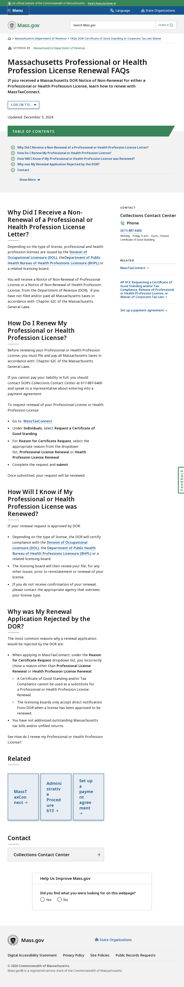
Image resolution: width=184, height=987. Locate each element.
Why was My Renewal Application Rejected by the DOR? (58, 164)
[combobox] (123, 25)
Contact (23, 170)
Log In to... (22, 105)
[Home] (9, 38)
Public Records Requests (135, 955)
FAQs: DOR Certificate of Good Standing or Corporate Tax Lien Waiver (115, 38)
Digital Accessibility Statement (32, 955)
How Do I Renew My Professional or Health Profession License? (64, 153)
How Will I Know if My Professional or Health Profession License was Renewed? (76, 159)
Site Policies (99, 955)
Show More (29, 179)
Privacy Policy (73, 955)
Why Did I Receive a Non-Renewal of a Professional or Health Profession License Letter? (83, 147)
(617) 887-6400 (131, 230)
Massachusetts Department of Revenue (41, 38)
